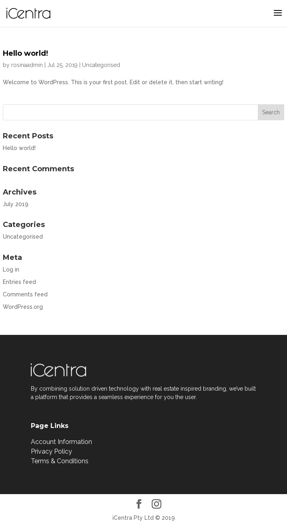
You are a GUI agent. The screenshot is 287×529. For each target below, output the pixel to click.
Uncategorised (101, 65)
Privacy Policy (51, 451)
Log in (11, 269)
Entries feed (19, 282)
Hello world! (25, 53)
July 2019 (15, 204)
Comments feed (25, 294)
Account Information (61, 442)
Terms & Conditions (59, 461)
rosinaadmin (27, 65)
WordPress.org (23, 307)
